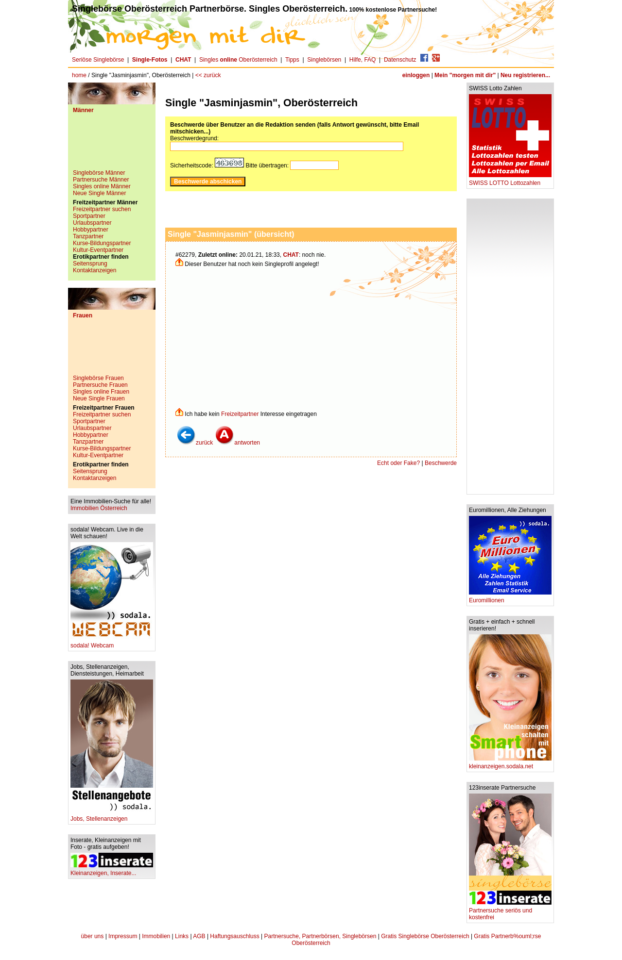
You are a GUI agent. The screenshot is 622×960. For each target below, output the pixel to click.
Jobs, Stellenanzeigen (111, 816)
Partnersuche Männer (101, 179)
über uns (92, 936)
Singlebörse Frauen (98, 378)
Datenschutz (400, 59)
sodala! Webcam (111, 643)
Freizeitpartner (240, 414)
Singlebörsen (324, 59)
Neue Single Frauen (99, 398)
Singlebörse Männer (99, 172)
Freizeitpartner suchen (102, 209)
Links (182, 936)
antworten (237, 442)
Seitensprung (90, 263)
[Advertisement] (112, 145)
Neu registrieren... (525, 75)
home (79, 75)
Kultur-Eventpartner (98, 250)
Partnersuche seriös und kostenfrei (510, 911)
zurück (194, 442)
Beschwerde (441, 463)
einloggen (416, 75)
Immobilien (156, 936)
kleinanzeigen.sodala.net (510, 764)
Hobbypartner (90, 229)
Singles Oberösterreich (238, 59)
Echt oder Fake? (398, 463)
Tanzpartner (88, 236)
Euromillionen (510, 598)
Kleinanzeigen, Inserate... (111, 870)
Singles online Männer (102, 186)
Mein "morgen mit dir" (465, 75)
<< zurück (208, 75)
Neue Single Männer (99, 193)
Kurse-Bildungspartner (102, 243)
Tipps (292, 59)
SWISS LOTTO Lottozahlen (510, 180)
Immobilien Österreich (98, 508)
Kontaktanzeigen (94, 270)
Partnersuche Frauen (100, 384)
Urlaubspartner (92, 222)
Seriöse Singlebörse (98, 59)
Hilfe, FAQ (362, 59)
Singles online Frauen (101, 391)
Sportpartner (89, 216)
